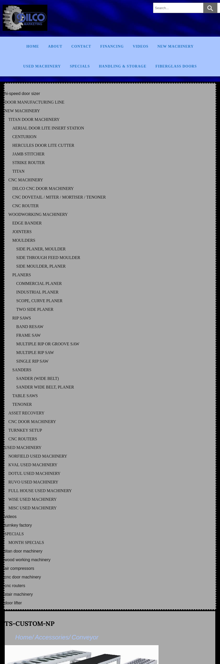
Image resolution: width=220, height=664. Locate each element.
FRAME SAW (28, 335)
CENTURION (24, 136)
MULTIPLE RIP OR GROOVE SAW (47, 344)
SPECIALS (14, 534)
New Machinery (175, 46)
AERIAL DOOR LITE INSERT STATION (48, 128)
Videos (141, 46)
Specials (80, 66)
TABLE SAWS (25, 395)
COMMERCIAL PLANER (39, 283)
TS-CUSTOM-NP (29, 624)
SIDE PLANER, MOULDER (41, 249)
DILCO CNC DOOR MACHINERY (43, 188)
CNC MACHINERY (25, 180)
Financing (112, 46)
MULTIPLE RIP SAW (35, 352)
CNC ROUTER (25, 206)
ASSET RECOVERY (26, 413)
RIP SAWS (21, 318)
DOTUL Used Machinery (34, 473)
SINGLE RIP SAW (32, 361)
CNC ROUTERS (22, 439)
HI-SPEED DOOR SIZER (22, 93)
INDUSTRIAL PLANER (37, 292)
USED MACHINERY (23, 447)
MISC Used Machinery (32, 508)
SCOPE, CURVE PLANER (39, 301)
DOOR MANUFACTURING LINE (34, 102)
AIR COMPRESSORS (19, 568)
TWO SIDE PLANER (34, 309)
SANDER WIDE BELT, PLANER (45, 387)
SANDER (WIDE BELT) (37, 378)
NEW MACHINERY (22, 111)
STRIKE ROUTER (28, 162)
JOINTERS (22, 231)
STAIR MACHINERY (18, 594)
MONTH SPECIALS (26, 542)
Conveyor (85, 637)
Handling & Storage (122, 66)
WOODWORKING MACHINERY (38, 214)
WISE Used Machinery (32, 499)
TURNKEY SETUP (25, 430)
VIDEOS (10, 516)
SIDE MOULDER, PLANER (41, 266)
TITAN (18, 171)
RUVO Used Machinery (33, 482)
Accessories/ (52, 637)
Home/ (24, 637)
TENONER (22, 404)
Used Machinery (42, 66)
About (55, 46)
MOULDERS (23, 240)
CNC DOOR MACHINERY (32, 421)
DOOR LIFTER (13, 603)
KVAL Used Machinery (33, 465)
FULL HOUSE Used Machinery (40, 490)
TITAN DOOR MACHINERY (34, 119)
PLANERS (21, 275)
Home (32, 46)
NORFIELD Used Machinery (37, 456)
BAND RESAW (29, 326)
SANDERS (21, 370)
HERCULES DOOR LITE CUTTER (43, 145)
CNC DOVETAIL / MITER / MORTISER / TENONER (59, 197)
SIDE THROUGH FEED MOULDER (48, 257)
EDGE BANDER (27, 223)
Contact (81, 46)
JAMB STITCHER (28, 154)
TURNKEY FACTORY (18, 525)
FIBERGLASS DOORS (176, 66)
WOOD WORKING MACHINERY (27, 560)
